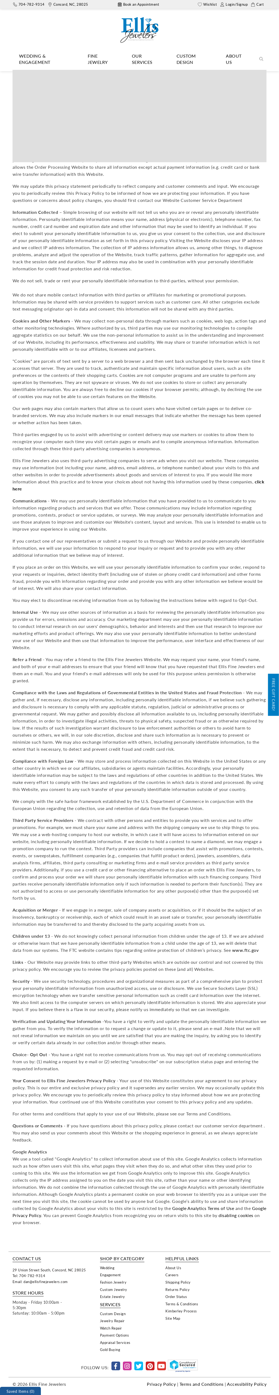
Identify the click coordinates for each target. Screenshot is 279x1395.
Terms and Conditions (202, 1384)
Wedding (107, 1267)
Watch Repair (111, 1328)
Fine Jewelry (98, 59)
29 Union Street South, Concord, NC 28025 (49, 1270)
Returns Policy (177, 1289)
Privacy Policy (161, 1384)
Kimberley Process (181, 1311)
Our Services (142, 59)
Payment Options (114, 1335)
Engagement (110, 1274)
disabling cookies (236, 1215)
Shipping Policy (178, 1282)
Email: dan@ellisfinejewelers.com (40, 1281)
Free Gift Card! (273, 694)
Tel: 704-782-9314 (29, 1275)
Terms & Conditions (181, 1304)
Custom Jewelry (113, 1289)
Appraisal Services (115, 1342)
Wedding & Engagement (34, 59)
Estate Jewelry (112, 1296)
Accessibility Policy (246, 1384)
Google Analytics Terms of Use (203, 1208)
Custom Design (186, 59)
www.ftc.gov (245, 950)
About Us (234, 59)
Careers (172, 1274)
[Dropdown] (45, 59)
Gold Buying (110, 1349)
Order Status (176, 1296)
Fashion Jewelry (113, 1282)
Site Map (172, 1318)
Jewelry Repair (112, 1320)
